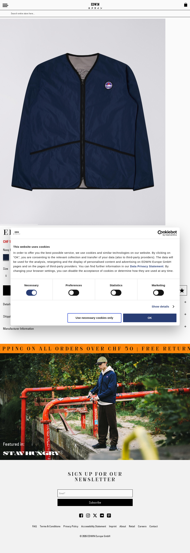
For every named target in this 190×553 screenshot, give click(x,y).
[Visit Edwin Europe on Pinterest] (109, 516)
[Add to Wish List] (182, 290)
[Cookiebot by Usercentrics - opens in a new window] (160, 233)
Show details (160, 306)
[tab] (95, 328)
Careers (142, 526)
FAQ (34, 526)
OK (150, 317)
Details (7, 304)
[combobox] (98, 13)
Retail (132, 526)
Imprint (113, 526)
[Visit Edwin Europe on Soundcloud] (102, 516)
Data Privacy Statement (147, 266)
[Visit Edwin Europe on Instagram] (88, 516)
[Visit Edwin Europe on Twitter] (95, 516)
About (123, 526)
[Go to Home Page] (95, 6)
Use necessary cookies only (94, 317)
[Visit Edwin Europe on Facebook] (81, 516)
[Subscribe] (95, 502)
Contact (153, 526)
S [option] (6, 275)
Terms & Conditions (50, 526)
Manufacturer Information (18, 328)
